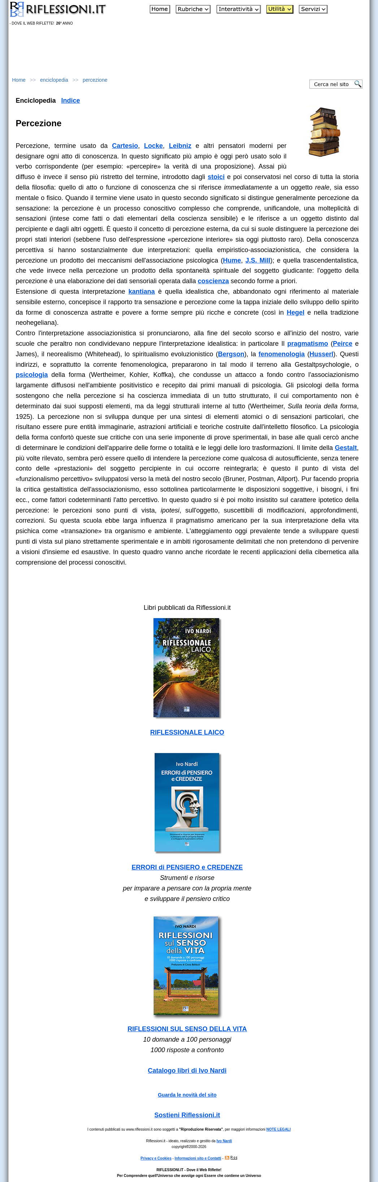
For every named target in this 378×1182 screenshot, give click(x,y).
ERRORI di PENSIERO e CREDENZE (187, 867)
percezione (95, 80)
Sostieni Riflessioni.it (187, 1115)
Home (19, 80)
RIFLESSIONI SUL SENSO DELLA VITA (187, 1029)
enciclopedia (54, 80)
